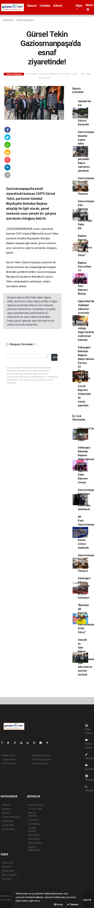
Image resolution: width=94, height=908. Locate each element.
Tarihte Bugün (32, 829)
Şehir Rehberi (35, 843)
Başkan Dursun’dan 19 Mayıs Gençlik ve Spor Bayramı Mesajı (84, 278)
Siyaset (32, 5)
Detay (58, 904)
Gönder (55, 357)
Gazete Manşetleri (34, 848)
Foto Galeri (88, 729)
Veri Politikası (9, 763)
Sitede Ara (8, 862)
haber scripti (7, 903)
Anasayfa (8, 20)
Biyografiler (8, 870)
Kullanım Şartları (41, 755)
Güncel (57, 5)
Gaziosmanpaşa (25, 20)
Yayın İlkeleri (9, 759)
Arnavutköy (8, 829)
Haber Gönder (40, 763)
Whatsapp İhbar (41, 759)
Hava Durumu (36, 804)
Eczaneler (33, 819)
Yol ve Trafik (35, 808)
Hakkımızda (8, 755)
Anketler (6, 866)
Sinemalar (34, 834)
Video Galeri (88, 744)
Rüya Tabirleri (9, 874)
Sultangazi (8, 820)
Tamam (72, 904)
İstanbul (45, 5)
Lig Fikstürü (34, 823)
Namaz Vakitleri (32, 814)
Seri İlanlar (34, 838)
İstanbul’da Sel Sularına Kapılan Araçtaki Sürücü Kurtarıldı (84, 113)
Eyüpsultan (8, 824)
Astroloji (6, 878)
